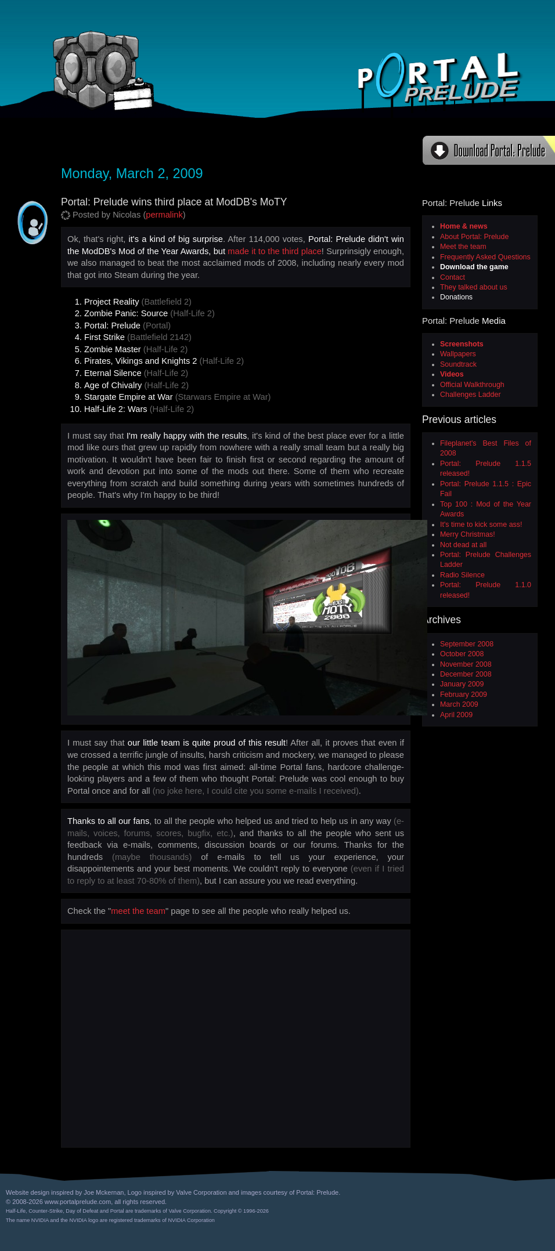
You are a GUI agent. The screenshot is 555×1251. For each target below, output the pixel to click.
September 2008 (466, 644)
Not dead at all (463, 545)
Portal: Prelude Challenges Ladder (485, 560)
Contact (452, 277)
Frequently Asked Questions (485, 257)
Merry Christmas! (467, 534)
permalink (164, 214)
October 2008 (462, 654)
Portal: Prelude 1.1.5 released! (485, 469)
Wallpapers (458, 354)
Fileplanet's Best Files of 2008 (485, 448)
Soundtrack (458, 364)
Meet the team (463, 247)
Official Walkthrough (472, 385)
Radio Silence (462, 575)
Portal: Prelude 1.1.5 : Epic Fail (485, 489)
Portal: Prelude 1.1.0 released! (485, 590)
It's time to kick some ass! (481, 524)
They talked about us (473, 287)
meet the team (138, 911)
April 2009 (456, 715)
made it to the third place (275, 251)
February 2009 (463, 694)
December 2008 (466, 674)
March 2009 (459, 704)
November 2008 (466, 664)
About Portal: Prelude (474, 237)
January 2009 (462, 684)
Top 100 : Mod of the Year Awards (485, 509)
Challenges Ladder (470, 395)
